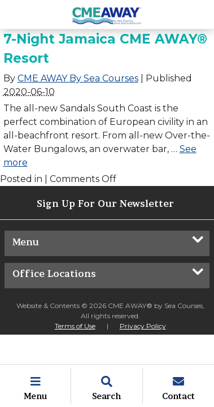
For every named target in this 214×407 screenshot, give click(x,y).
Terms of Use (75, 326)
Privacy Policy (143, 326)
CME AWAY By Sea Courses (78, 78)
